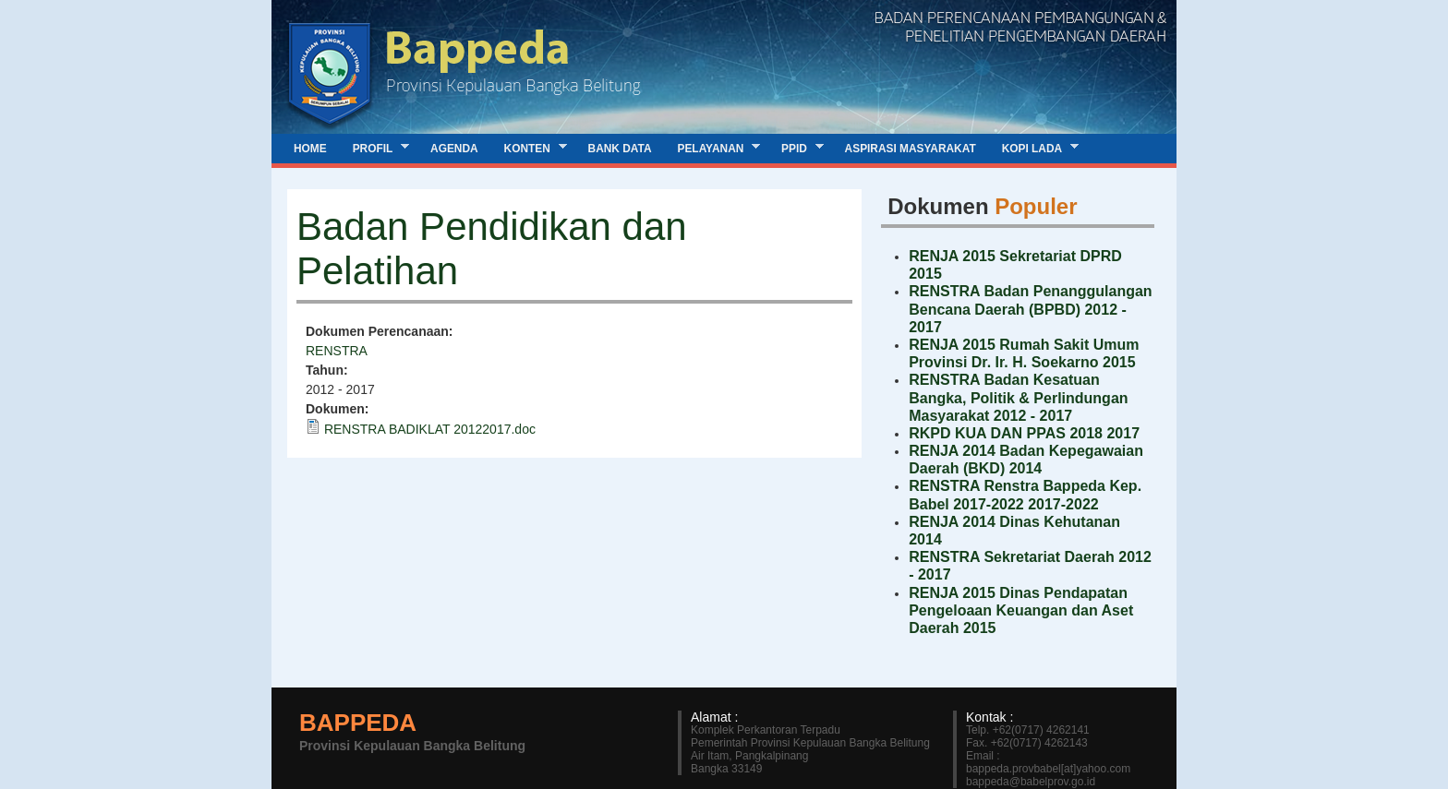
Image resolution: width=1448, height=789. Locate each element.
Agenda (454, 148)
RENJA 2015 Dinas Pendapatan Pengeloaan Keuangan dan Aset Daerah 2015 (1021, 610)
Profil (374, 148)
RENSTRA (337, 350)
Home (310, 148)
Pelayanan (713, 148)
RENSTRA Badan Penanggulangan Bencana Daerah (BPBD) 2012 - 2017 (1030, 308)
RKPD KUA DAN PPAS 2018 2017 (1024, 433)
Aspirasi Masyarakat (910, 148)
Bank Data (620, 148)
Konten (529, 148)
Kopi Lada (1034, 148)
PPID (796, 148)
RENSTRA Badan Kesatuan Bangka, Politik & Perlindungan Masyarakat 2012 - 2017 (1018, 397)
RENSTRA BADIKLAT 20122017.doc (430, 429)
